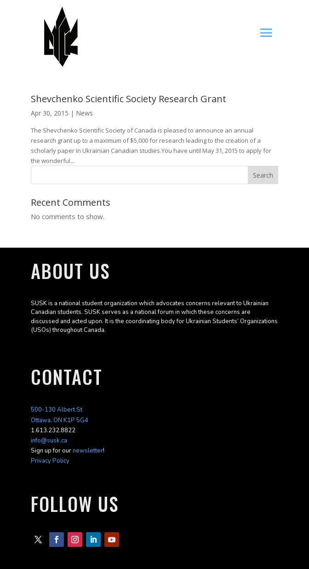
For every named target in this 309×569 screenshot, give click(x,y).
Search (263, 175)
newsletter (88, 451)
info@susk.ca (49, 440)
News (84, 113)
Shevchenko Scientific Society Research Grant (128, 99)
